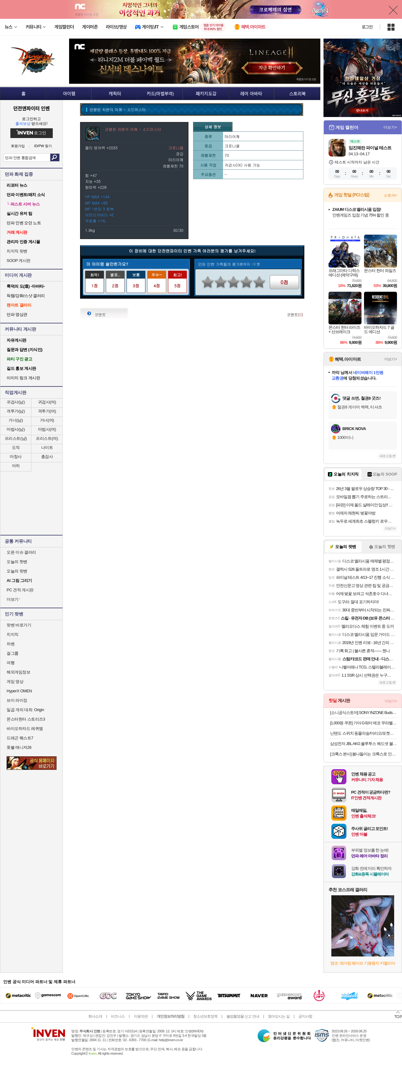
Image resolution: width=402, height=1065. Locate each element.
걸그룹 (13, 653)
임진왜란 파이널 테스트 (370, 147)
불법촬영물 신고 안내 (242, 1016)
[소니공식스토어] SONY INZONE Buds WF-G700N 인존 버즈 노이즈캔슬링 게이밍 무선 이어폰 (363, 712)
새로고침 (385, 456)
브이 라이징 (17, 700)
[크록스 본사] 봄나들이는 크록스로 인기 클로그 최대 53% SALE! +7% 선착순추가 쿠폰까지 (363, 754)
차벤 (10, 644)
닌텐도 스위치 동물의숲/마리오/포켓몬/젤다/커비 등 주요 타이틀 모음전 (363, 733)
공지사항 (305, 1016)
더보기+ (390, 127)
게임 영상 (15, 681)
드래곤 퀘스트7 (20, 738)
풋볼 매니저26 (19, 747)
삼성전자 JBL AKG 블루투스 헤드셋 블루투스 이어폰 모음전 (363, 743)
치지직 (13, 634)
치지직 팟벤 (17, 251)
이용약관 (141, 1016)
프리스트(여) (47, 438)
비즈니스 (118, 1016)
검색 (54, 157)
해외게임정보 (18, 672)
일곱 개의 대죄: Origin (25, 710)
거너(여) (47, 420)
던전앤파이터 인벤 (31, 108)
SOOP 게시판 (18, 260)
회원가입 (18, 146)
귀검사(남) (16, 402)
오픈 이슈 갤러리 (21, 552)
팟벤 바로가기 (19, 625)
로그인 (367, 26)
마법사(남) (16, 429)
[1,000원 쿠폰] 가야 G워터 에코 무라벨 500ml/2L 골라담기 (363, 723)
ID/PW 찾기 (43, 146)
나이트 (47, 447)
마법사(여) (47, 429)
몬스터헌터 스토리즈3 (26, 719)
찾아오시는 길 (278, 1016)
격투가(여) (47, 411)
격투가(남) (16, 411)
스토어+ (390, 195)
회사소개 (95, 1016)
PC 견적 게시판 (20, 590)
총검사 (47, 456)
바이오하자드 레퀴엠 (25, 729)
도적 (16, 447)
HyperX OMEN (19, 691)
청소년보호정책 (205, 1016)
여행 (10, 663)
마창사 (16, 456)
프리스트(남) (16, 438)
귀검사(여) (47, 402)
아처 (16, 465)
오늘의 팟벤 (17, 571)
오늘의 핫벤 (17, 562)
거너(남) (15, 420)
